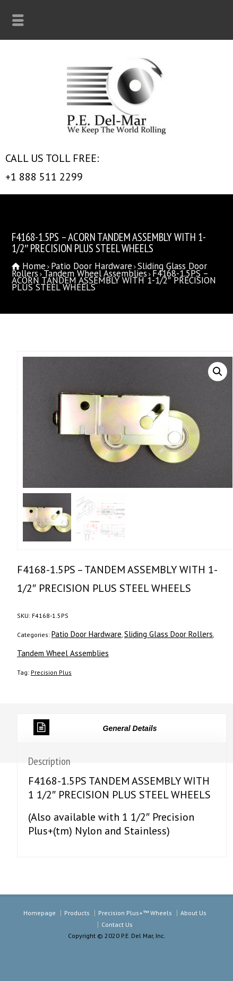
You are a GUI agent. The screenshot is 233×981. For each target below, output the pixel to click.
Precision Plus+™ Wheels (135, 913)
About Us (193, 913)
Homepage (39, 913)
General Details (95, 727)
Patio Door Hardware (91, 266)
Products (77, 913)
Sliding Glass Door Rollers (168, 634)
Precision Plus (51, 672)
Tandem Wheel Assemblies (95, 273)
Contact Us (117, 924)
